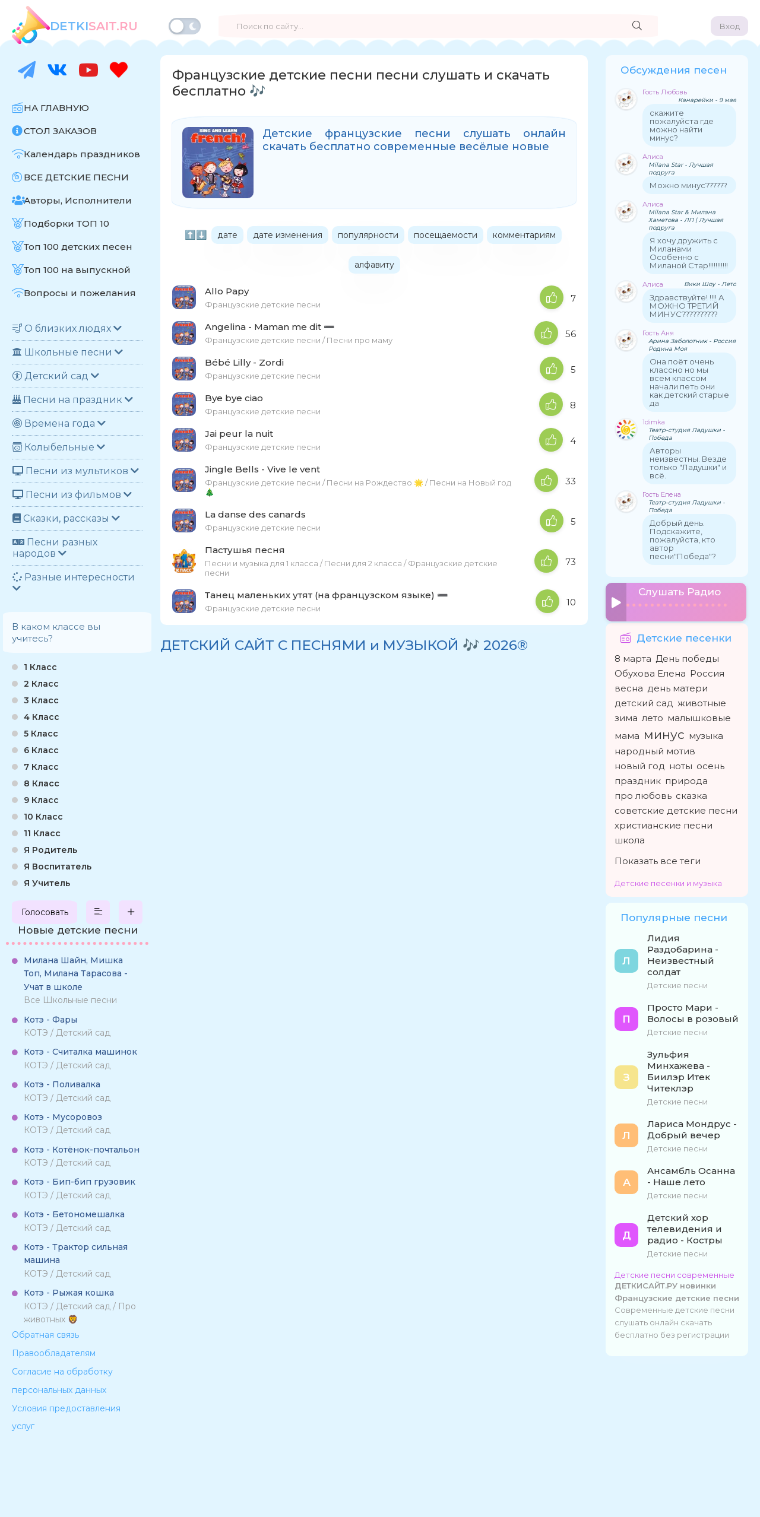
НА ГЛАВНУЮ (56, 107)
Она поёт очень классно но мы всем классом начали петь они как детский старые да (689, 382)
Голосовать (44, 912)
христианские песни (663, 823)
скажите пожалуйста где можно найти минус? (682, 125)
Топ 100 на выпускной (77, 269)
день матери (677, 686)
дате (227, 235)
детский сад (644, 701)
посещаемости (445, 235)
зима (626, 716)
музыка (706, 734)
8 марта (633, 656)
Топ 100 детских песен (78, 246)
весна (629, 686)
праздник (638, 779)
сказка (691, 793)
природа (686, 779)
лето (652, 716)
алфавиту (374, 264)
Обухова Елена (650, 671)
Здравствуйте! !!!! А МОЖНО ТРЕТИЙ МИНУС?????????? (687, 306)
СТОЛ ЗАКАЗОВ (60, 131)
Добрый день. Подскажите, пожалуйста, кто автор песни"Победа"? (683, 539)
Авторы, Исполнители (78, 200)
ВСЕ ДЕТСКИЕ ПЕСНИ (76, 177)
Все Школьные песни (76, 980)
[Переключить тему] (185, 26)
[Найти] (637, 26)
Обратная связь (45, 1334)
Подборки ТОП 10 (66, 223)
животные (701, 701)
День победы (687, 656)
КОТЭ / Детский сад (67, 1026)
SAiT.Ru (94, 26)
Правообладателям (54, 1353)
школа (630, 838)
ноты (680, 764)
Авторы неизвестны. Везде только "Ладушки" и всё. (688, 463)
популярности (368, 235)
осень (710, 764)
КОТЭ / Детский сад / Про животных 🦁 (80, 1306)
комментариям (524, 235)
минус (664, 732)
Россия (707, 671)
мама (627, 734)
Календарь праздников (82, 154)
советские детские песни (676, 808)
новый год (640, 764)
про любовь (643, 793)
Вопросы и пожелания (80, 293)
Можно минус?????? (688, 185)
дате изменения (287, 235)
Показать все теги (658, 859)
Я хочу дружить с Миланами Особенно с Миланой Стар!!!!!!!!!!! (689, 253)
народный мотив (655, 749)
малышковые (699, 716)
